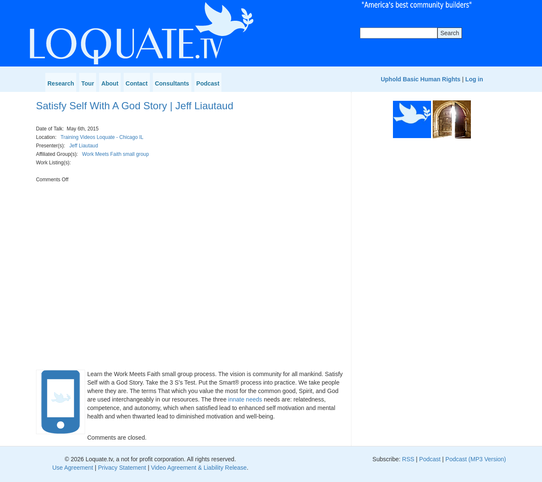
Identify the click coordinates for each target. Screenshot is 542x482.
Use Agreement (72, 467)
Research (60, 83)
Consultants (172, 83)
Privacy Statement (122, 467)
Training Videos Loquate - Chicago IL (102, 137)
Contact (137, 83)
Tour (87, 83)
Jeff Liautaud (83, 146)
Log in (474, 79)
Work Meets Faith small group (115, 154)
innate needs (245, 399)
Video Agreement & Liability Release (198, 467)
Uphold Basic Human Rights (420, 79)
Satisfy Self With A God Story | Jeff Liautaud (134, 105)
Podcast (207, 83)
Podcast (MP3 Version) (475, 459)
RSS (408, 459)
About (109, 83)
